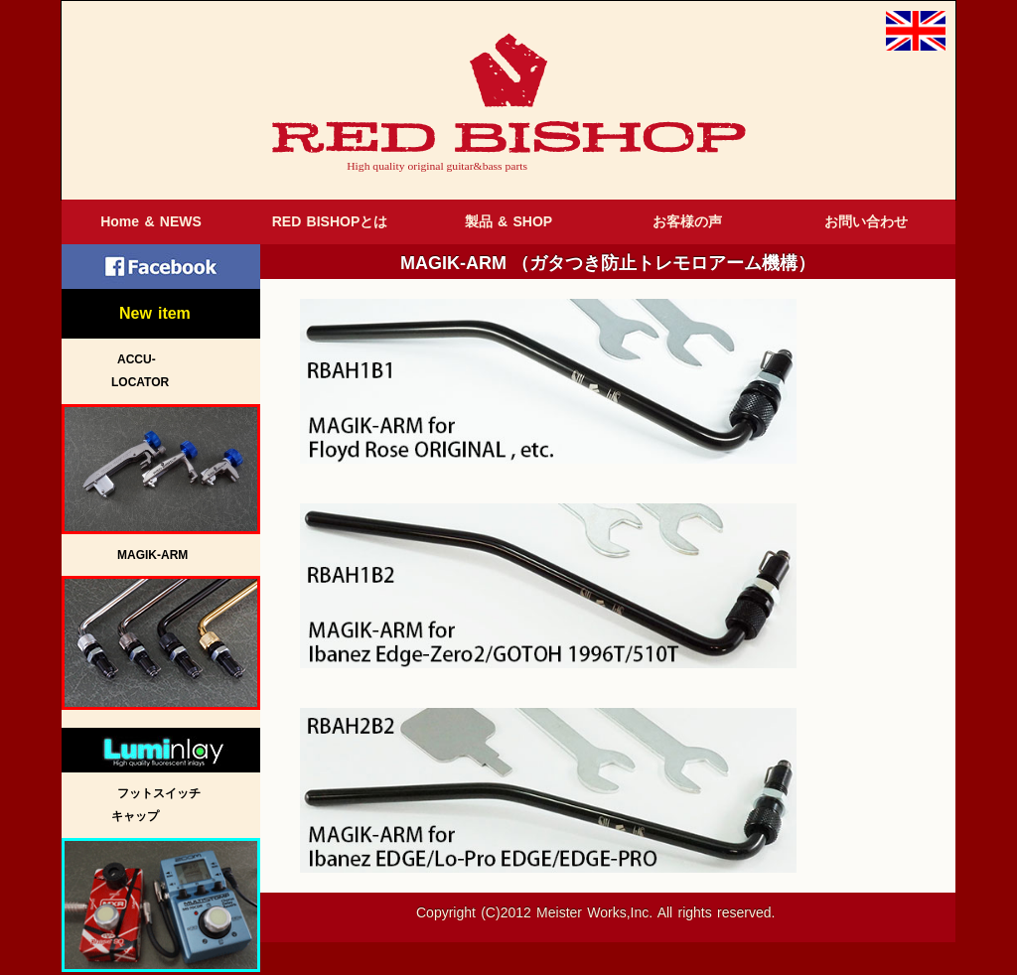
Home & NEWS (151, 221)
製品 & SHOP (508, 221)
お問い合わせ (866, 221)
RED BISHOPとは (330, 221)
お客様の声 (687, 221)
